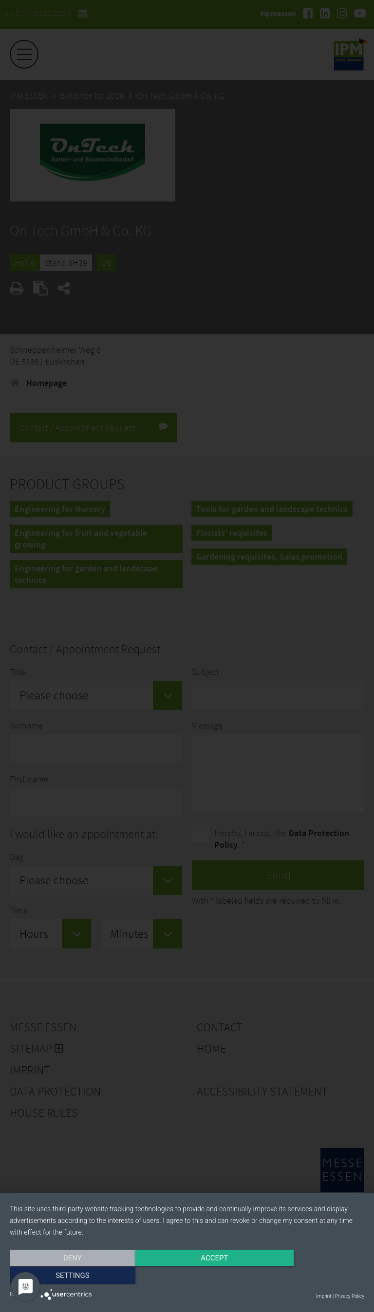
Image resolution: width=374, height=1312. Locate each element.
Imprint (323, 1296)
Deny (63, 1276)
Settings (311, 1276)
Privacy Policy (349, 1296)
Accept (187, 1276)
